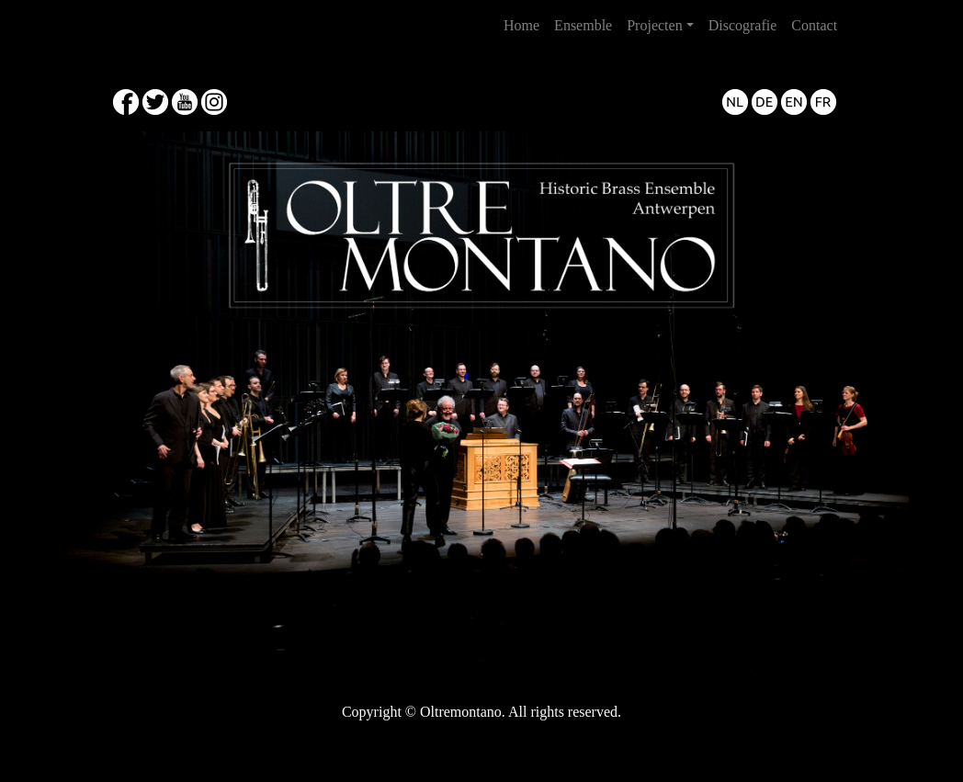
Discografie (742, 25)
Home (525, 23)
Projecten (654, 25)
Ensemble (583, 25)
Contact (814, 25)
